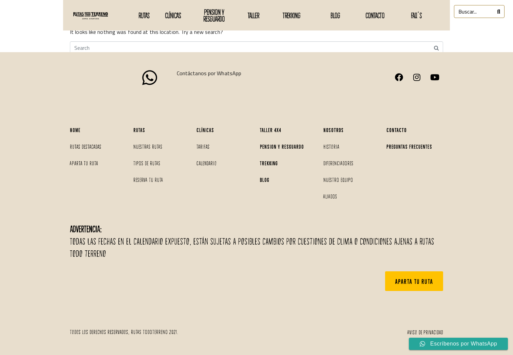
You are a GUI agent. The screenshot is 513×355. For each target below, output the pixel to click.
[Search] (498, 11)
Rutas (143, 15)
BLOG (335, 15)
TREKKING (291, 15)
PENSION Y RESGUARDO (214, 15)
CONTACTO (374, 15)
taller (253, 15)
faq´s (416, 15)
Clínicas (173, 15)
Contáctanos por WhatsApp (209, 73)
